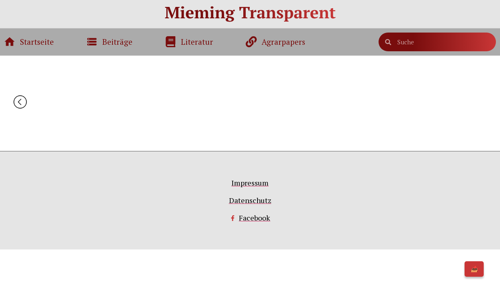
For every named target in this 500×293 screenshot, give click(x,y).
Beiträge (117, 42)
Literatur (197, 42)
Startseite (37, 42)
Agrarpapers (283, 42)
